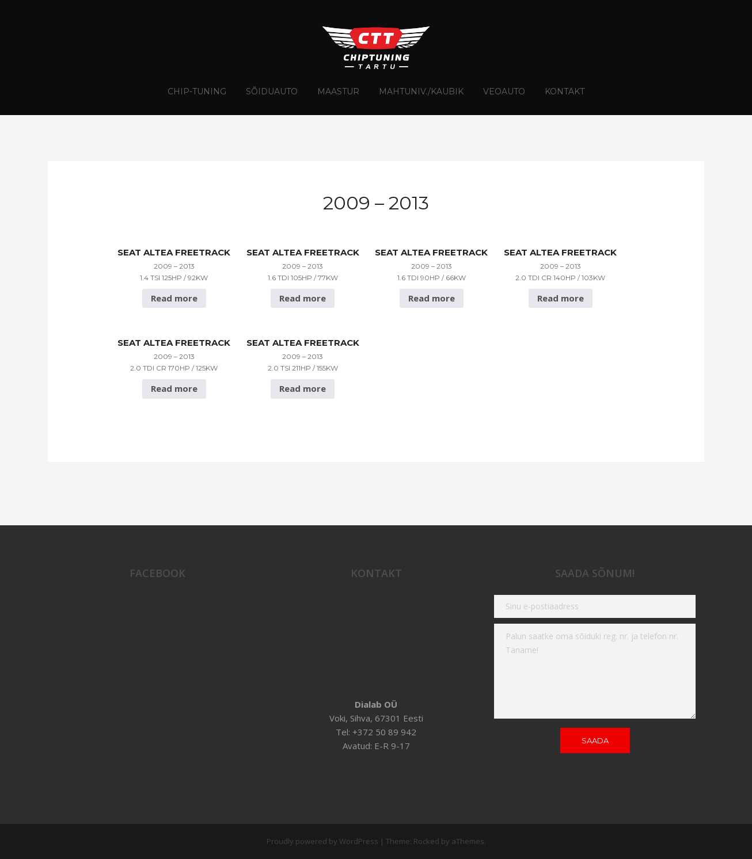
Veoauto (504, 91)
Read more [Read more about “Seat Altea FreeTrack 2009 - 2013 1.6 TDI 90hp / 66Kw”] (431, 298)
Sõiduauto (272, 91)
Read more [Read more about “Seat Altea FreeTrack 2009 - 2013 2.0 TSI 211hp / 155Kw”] (302, 388)
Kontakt (564, 91)
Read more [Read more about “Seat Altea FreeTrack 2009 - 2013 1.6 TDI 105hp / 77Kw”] (302, 298)
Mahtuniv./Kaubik (421, 91)
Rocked (426, 841)
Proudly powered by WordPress (322, 841)
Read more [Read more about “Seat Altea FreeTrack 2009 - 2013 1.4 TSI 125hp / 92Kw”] (174, 298)
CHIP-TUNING (197, 91)
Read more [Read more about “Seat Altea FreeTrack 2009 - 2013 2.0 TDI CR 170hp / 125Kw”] (174, 388)
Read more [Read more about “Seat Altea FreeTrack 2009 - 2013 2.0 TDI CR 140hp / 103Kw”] (560, 298)
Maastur (338, 91)
